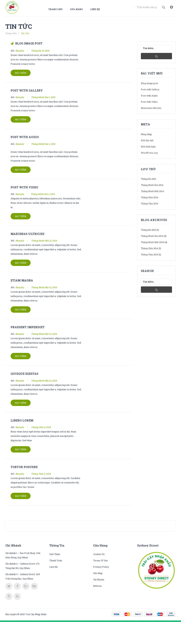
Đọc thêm (20, 72)
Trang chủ (55, 9)
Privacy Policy (101, 566)
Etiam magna (22, 280)
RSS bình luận (148, 146)
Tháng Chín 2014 (149, 197)
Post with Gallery (27, 90)
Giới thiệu (54, 554)
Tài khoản (98, 579)
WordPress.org (149, 152)
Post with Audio (25, 137)
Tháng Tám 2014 (149, 203)
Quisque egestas (24, 373)
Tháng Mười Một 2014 (152, 191)
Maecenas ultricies (27, 234)
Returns (97, 585)
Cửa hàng (76, 9)
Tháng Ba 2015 (148, 178)
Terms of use (100, 560)
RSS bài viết (147, 140)
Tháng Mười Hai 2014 (152, 185)
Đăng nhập (146, 134)
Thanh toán (55, 560)
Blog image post (28, 43)
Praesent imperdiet (28, 327)
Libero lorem (22, 420)
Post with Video (24, 187)
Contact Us (99, 554)
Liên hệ (95, 9)
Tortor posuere (24, 467)
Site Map (98, 573)
